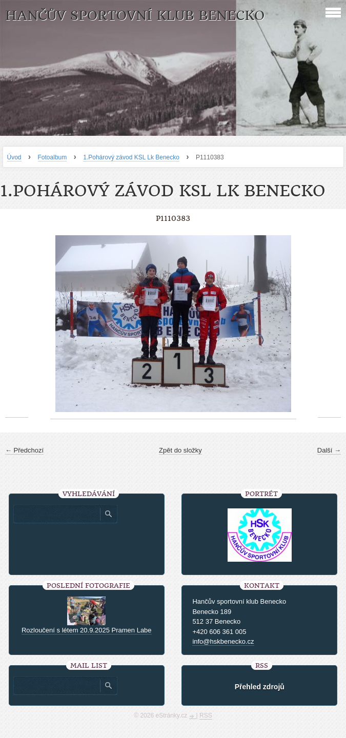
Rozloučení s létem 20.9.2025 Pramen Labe (87, 630)
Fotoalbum (52, 157)
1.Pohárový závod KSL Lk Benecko (131, 157)
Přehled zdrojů (259, 687)
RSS (205, 715)
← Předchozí (24, 450)
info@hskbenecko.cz (223, 641)
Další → (329, 450)
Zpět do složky (180, 450)
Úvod (14, 157)
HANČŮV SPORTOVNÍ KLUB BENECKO (134, 16)
